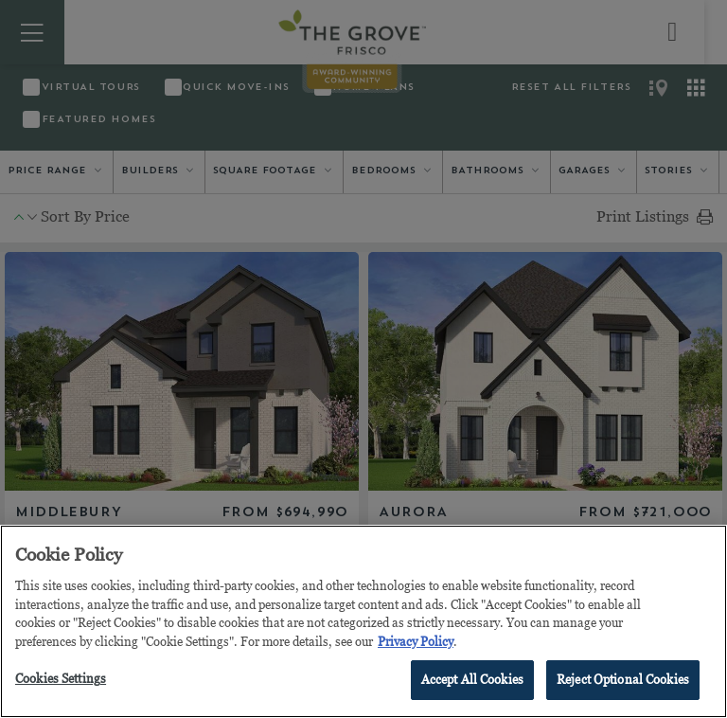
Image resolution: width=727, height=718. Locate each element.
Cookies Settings (60, 678)
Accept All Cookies (472, 679)
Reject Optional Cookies (623, 679)
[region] (363, 621)
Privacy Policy (415, 641)
